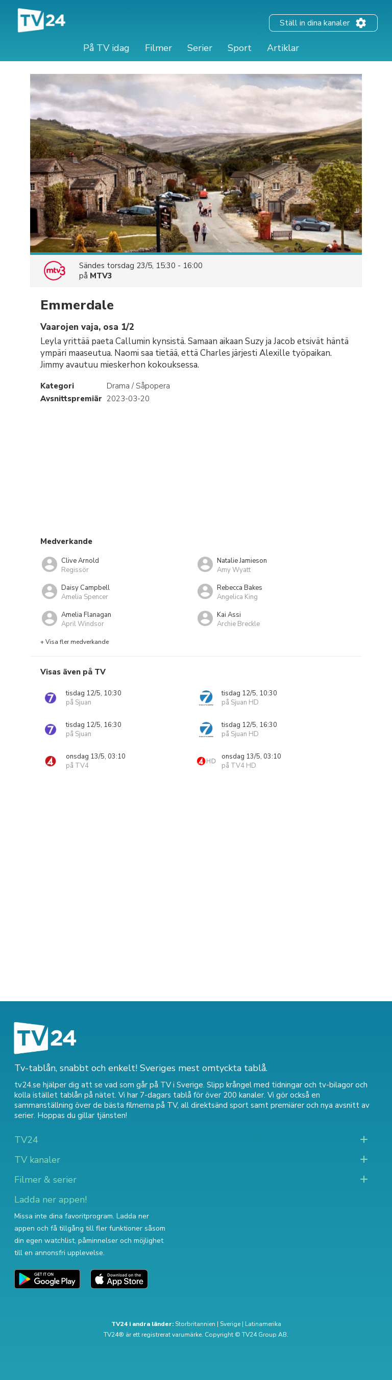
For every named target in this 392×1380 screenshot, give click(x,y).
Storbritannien (195, 1324)
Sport (240, 48)
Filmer (158, 48)
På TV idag (106, 48)
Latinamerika (263, 1324)
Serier (199, 48)
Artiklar (283, 48)
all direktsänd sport (215, 1105)
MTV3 (101, 276)
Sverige (230, 1324)
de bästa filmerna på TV (135, 1105)
